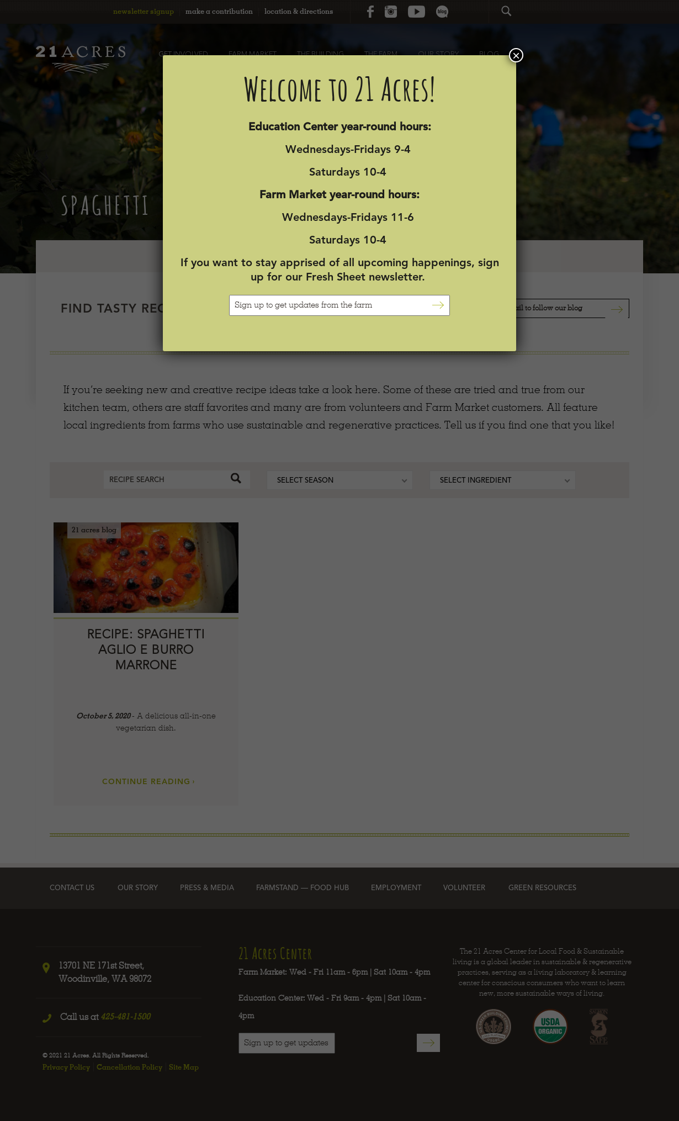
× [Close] (516, 55)
